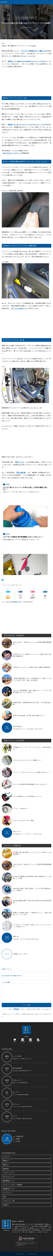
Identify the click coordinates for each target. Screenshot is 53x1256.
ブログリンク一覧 (9, 1201)
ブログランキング (9, 1173)
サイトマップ (7, 1193)
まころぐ (25, 1253)
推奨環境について (9, 1181)
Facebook (23, 1040)
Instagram (30, 1040)
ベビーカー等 (9, 602)
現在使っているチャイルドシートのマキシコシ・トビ (26, 124)
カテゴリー (6, 1156)
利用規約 (16, 1009)
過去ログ (6, 1165)
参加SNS (6, 1169)
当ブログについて (9, 1177)
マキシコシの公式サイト (19, 308)
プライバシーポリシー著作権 (12, 1185)
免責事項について (9, 1189)
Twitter (14, 1040)
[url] (26, 978)
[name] (26, 971)
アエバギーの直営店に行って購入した (33, 51)
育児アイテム (19, 462)
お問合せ (6, 1205)
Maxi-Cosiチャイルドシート (12, 153)
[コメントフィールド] (26, 993)
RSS (38, 1040)
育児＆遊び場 (20, 472)
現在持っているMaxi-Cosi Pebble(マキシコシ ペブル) (26, 61)
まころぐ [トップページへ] (4, 2)
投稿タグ (6, 1161)
